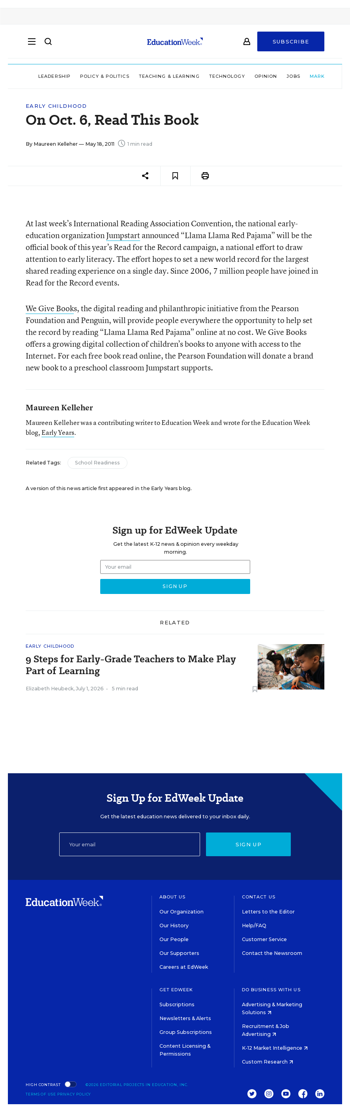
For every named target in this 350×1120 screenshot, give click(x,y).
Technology (206, 76)
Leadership (33, 76)
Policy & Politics (83, 76)
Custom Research (267, 1062)
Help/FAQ (254, 925)
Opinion (244, 76)
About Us (172, 897)
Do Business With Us (271, 989)
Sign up (249, 844)
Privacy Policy (74, 1094)
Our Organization (181, 912)
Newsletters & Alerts (185, 1018)
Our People (174, 939)
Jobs (272, 76)
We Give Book (50, 308)
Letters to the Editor (268, 912)
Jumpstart (123, 235)
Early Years (57, 432)
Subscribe (291, 44)
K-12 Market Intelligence (275, 1048)
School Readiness (97, 463)
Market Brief (310, 76)
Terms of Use (41, 1094)
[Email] (129, 844)
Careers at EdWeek (183, 967)
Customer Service (264, 939)
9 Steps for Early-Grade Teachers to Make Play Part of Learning (131, 665)
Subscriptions (177, 1004)
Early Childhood (56, 106)
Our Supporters (179, 953)
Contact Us (258, 897)
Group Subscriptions (185, 1032)
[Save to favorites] (175, 176)
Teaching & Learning (148, 76)
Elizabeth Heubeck (49, 689)
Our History (174, 925)
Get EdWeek (176, 989)
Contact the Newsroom (272, 953)
